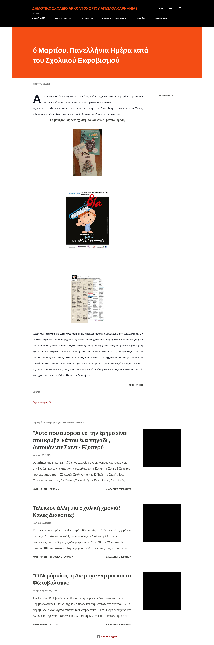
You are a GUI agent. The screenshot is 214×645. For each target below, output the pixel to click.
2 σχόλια (54, 489)
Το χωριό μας (87, 18)
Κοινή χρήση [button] (166, 95)
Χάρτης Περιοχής (63, 18)
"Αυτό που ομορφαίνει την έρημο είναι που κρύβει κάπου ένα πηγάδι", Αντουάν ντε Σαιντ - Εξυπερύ (80, 440)
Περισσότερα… (161, 18)
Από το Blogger (107, 636)
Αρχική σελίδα (39, 18)
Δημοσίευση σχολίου (43, 402)
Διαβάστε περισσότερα (118, 489)
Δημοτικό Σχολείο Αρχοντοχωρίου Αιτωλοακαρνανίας (85, 8)
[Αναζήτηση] (165, 8)
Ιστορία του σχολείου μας (114, 18)
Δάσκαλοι (140, 18)
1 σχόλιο (54, 624)
